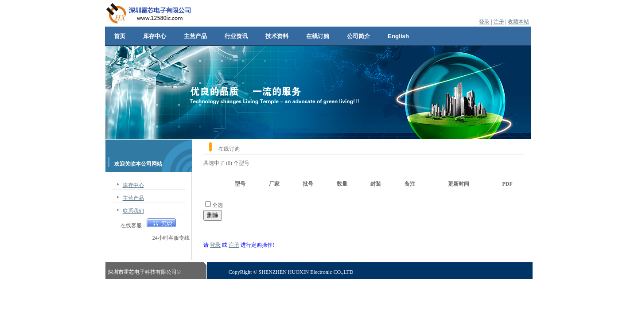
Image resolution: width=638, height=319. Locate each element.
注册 (499, 22)
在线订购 (317, 36)
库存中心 (154, 36)
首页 (119, 36)
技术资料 (276, 36)
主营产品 (195, 36)
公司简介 (358, 36)
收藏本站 (518, 22)
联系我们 (133, 211)
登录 (484, 22)
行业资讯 (236, 36)
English (398, 36)
